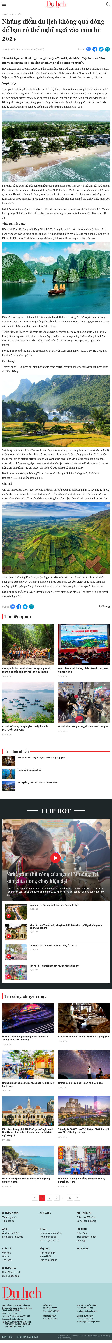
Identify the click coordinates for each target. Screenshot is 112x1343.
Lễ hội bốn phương (86, 1222)
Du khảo (17, 14)
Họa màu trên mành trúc (29, 770)
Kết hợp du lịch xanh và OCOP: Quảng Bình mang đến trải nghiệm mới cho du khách (26, 670)
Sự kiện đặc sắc (10, 1278)
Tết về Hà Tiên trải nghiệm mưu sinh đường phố (55, 966)
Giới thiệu (7, 1339)
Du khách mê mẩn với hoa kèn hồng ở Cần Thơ (54, 946)
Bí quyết (45, 1250)
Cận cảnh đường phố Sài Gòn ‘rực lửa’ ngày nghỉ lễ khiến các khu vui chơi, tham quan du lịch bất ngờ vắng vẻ (27, 1133)
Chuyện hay (9, 1270)
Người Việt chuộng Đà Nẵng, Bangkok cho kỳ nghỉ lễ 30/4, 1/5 (81, 1181)
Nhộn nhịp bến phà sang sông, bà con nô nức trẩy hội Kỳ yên (28, 1085)
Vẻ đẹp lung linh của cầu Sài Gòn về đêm (37, 783)
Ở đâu (43, 1230)
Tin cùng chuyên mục (26, 997)
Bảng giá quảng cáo (27, 1339)
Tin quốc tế (8, 1222)
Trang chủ (6, 14)
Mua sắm (82, 1250)
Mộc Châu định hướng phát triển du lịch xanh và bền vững (81, 670)
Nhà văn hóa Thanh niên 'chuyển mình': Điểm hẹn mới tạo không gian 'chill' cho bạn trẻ (66, 927)
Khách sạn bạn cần (49, 1242)
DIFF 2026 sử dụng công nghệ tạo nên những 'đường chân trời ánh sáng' (25, 1039)
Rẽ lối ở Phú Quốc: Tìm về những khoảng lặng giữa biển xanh (26, 1181)
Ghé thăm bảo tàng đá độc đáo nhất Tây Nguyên (41, 758)
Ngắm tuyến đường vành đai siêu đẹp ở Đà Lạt (54, 905)
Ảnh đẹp (81, 1242)
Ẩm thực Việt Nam (11, 1234)
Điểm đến (82, 1234)
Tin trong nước (9, 1218)
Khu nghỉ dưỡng (48, 1238)
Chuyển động (10, 1214)
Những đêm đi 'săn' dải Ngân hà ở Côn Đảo (80, 1083)
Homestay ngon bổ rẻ (51, 1234)
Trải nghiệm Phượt (86, 1238)
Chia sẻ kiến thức (48, 1262)
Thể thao (6, 1262)
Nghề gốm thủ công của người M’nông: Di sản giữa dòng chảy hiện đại (53, 878)
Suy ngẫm (45, 1214)
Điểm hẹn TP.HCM (86, 1218)
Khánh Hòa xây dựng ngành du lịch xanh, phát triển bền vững (25, 728)
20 (70, 1199)
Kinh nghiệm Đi (47, 1254)
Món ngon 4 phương (12, 1238)
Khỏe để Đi (45, 1258)
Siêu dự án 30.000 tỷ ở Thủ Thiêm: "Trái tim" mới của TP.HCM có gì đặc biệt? (83, 1132)
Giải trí (6, 1250)
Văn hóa (6, 1254)
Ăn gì (5, 1230)
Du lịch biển (84, 1214)
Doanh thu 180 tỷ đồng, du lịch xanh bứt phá (83, 726)
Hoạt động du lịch (11, 1274)
